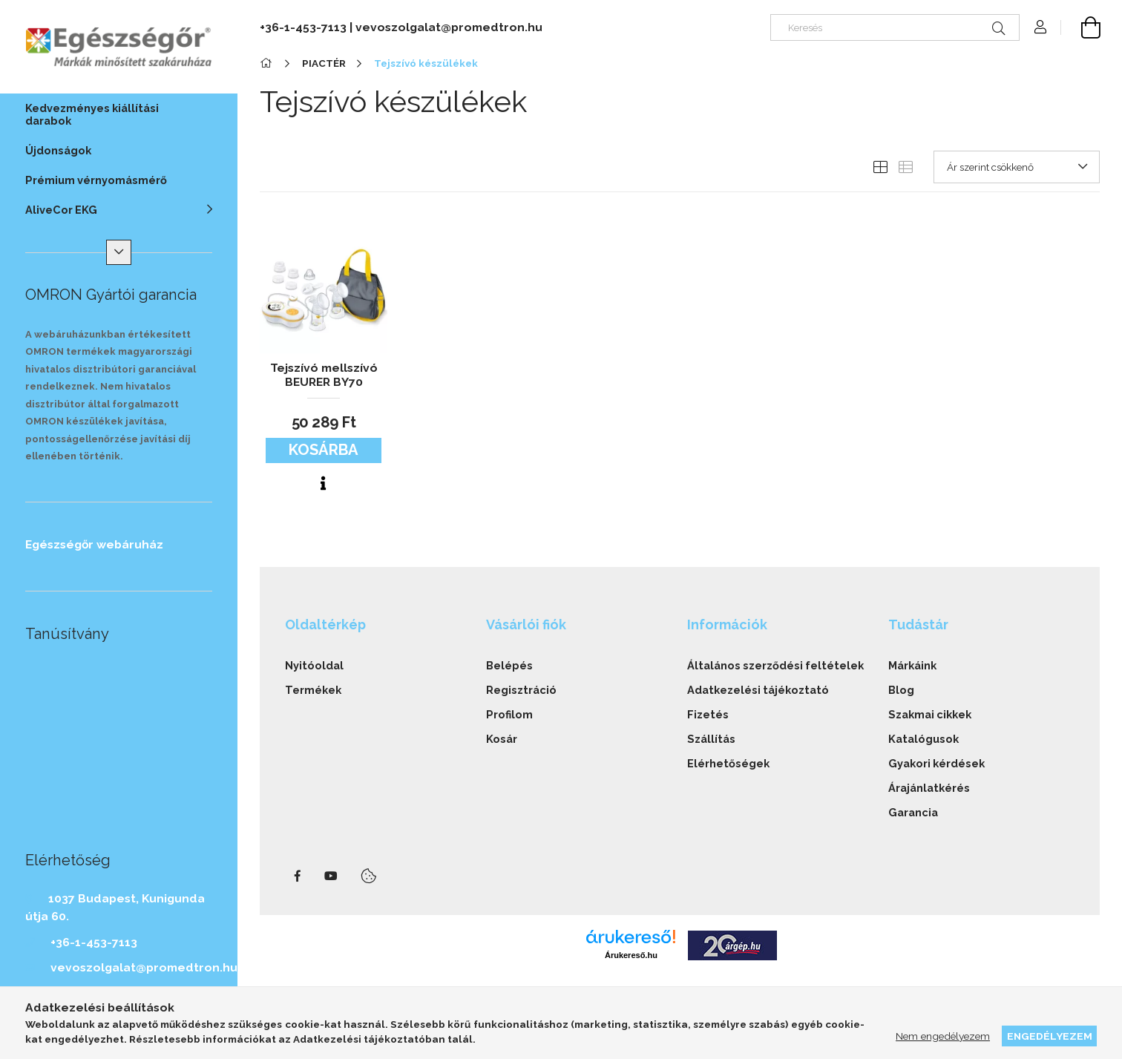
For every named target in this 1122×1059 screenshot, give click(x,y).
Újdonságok (58, 150)
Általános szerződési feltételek (775, 665)
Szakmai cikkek (929, 714)
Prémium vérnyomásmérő (96, 180)
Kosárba (323, 450)
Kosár (501, 738)
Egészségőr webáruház (94, 544)
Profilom (509, 714)
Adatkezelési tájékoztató (758, 689)
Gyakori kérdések (936, 763)
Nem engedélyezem (943, 1036)
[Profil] (1040, 27)
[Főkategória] (268, 63)
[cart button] (1080, 27)
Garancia (913, 812)
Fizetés (708, 714)
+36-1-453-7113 (93, 942)
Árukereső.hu (631, 955)
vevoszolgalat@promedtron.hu (143, 967)
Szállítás (711, 738)
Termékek (313, 689)
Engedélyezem (1049, 1036)
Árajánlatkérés (929, 787)
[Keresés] (895, 27)
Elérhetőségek (728, 763)
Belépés (509, 665)
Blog (901, 689)
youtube (331, 876)
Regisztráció (521, 689)
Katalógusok (923, 738)
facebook (297, 876)
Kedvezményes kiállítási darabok (92, 114)
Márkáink (912, 665)
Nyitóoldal (314, 665)
